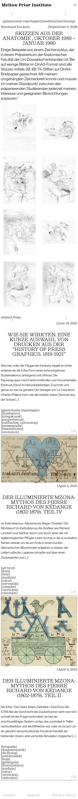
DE (73, 431)
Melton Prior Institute (27, 5)
